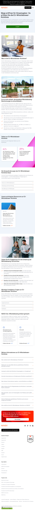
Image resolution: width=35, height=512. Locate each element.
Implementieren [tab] (5, 302)
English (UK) (3, 440)
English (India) (4, 456)
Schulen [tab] (3, 305)
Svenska (2, 452)
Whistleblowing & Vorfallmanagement (7, 330)
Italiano (2, 444)
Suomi (2, 454)
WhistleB (21, 329)
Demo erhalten (28, 7)
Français (3, 446)
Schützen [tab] (4, 308)
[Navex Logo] (4, 7)
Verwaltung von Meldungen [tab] (8, 188)
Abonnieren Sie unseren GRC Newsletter (10, 430)
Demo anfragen (17, 419)
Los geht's (17, 26)
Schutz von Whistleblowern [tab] (8, 182)
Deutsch (2, 442)
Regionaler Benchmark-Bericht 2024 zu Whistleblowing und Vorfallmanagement (8, 215)
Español (2, 448)
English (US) (3, 438)
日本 (2, 450)
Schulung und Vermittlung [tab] (8, 185)
